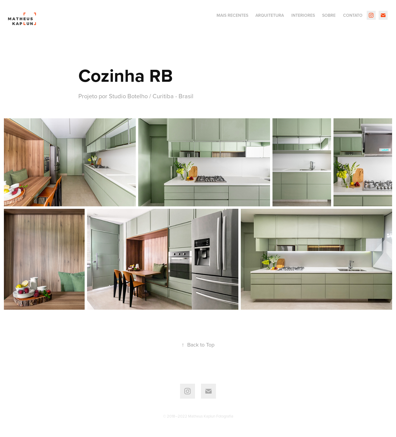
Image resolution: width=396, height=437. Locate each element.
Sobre (329, 15)
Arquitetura (269, 15)
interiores (303, 15)
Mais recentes (232, 15)
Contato (353, 15)
